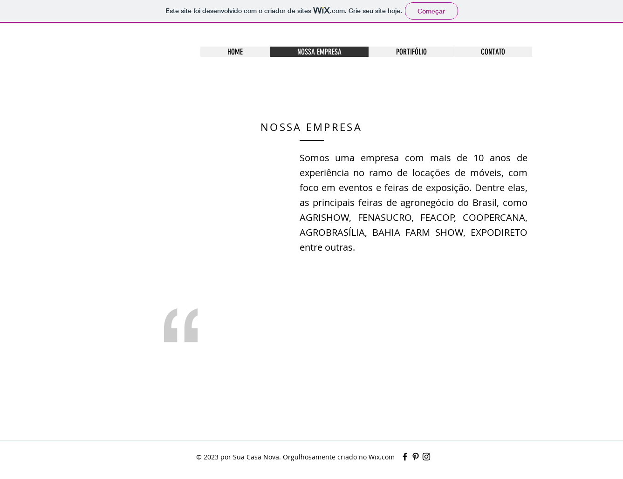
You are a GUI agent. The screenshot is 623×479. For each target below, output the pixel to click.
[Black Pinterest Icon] (416, 457)
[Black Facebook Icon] (405, 457)
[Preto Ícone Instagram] (426, 457)
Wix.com (382, 456)
